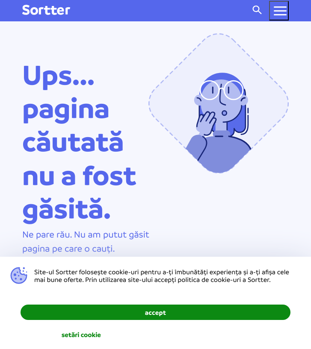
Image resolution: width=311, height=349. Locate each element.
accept (155, 312)
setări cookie (81, 334)
